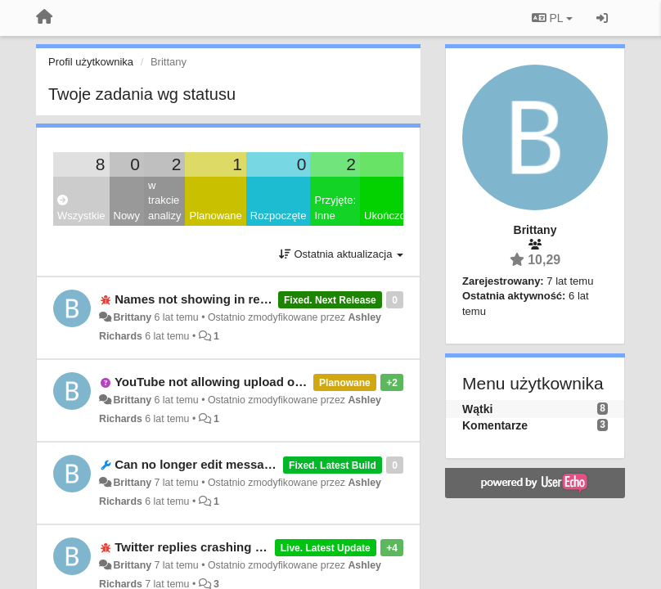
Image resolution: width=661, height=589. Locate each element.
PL (552, 18)
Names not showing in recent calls (215, 299)
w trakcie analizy (164, 200)
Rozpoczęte (278, 215)
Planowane (215, 215)
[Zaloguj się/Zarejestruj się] (602, 18)
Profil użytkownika (90, 62)
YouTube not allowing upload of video (225, 382)
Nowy (127, 215)
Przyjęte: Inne (335, 208)
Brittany (132, 317)
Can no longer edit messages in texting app (241, 464)
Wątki (477, 409)
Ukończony (390, 215)
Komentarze (495, 425)
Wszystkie (81, 208)
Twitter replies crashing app (196, 547)
